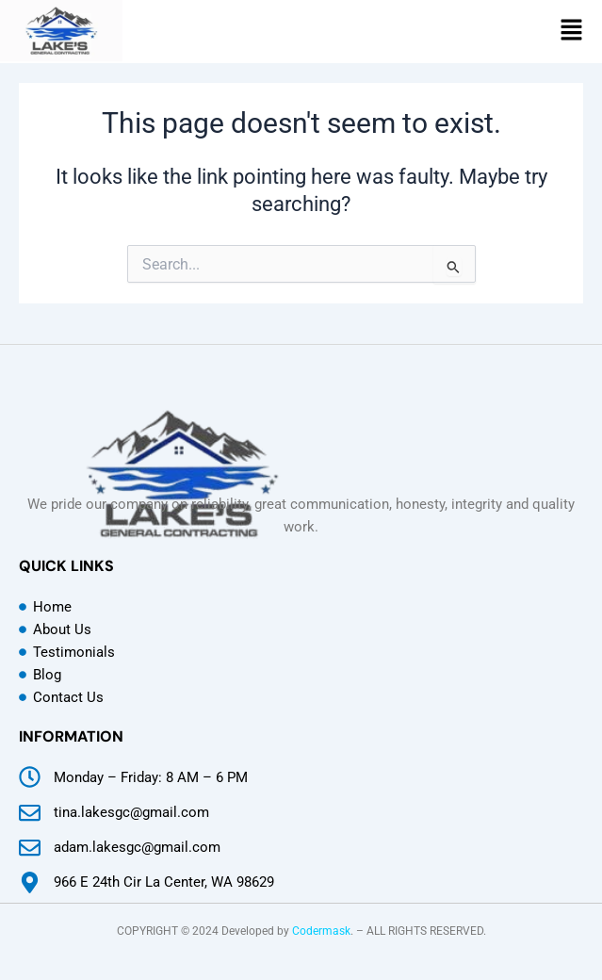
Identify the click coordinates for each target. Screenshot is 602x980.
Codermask (321, 931)
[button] (571, 31)
